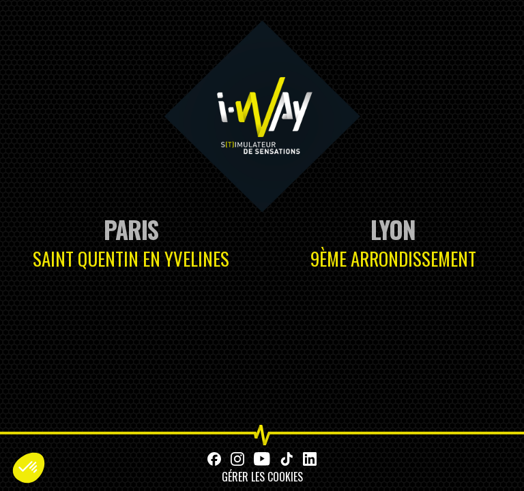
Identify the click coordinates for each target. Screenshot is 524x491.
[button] (28, 467)
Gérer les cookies (262, 476)
